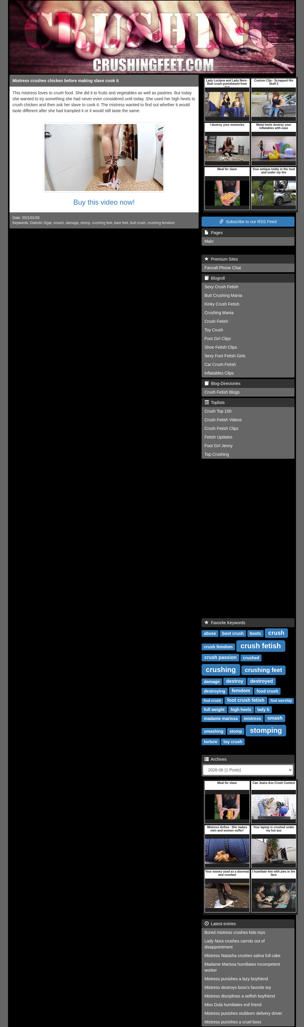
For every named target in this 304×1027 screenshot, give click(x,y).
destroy (234, 681)
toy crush (233, 741)
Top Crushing (217, 454)
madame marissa (221, 718)
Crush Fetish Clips (221, 428)
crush (276, 633)
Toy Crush (214, 330)
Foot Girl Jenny (219, 445)
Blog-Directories (222, 383)
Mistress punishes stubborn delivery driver (243, 1013)
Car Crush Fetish (220, 364)
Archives (216, 759)
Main (209, 241)
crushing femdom (161, 223)
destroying (214, 691)
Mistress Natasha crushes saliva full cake (243, 955)
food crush (267, 691)
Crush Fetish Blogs (222, 392)
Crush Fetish (216, 321)
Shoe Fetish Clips (221, 347)
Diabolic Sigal (40, 223)
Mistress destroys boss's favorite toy (238, 987)
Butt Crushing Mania (223, 295)
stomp (85, 223)
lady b (263, 709)
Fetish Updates (218, 437)
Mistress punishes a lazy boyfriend (236, 978)
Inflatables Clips (219, 373)
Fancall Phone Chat (223, 267)
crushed (251, 657)
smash (58, 223)
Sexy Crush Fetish (221, 286)
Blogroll (215, 278)
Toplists (215, 402)
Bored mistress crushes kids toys (235, 932)
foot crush (212, 701)
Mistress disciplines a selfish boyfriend (240, 996)
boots (255, 633)
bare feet (121, 223)
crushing (221, 670)
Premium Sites (221, 259)
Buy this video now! (104, 202)
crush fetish (260, 646)
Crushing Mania (219, 312)
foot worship (281, 701)
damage (72, 223)
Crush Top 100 (218, 411)
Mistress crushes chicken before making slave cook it (65, 80)
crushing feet (102, 223)
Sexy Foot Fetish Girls (225, 355)
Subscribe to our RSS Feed (247, 221)
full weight (214, 709)
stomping (266, 730)
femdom (241, 690)
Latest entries (220, 923)
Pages (214, 232)
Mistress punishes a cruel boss (233, 1022)
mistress (252, 718)
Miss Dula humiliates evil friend (233, 1004)
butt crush (137, 223)
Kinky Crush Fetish (222, 304)
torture (210, 741)
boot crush (232, 633)
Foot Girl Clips (218, 338)
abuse (210, 633)
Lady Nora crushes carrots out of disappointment (235, 944)
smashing (213, 731)
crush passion (220, 657)
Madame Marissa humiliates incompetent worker (242, 967)
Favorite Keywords (225, 622)
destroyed (261, 681)
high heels (241, 709)
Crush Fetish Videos (223, 419)
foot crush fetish (245, 700)
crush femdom (218, 646)
